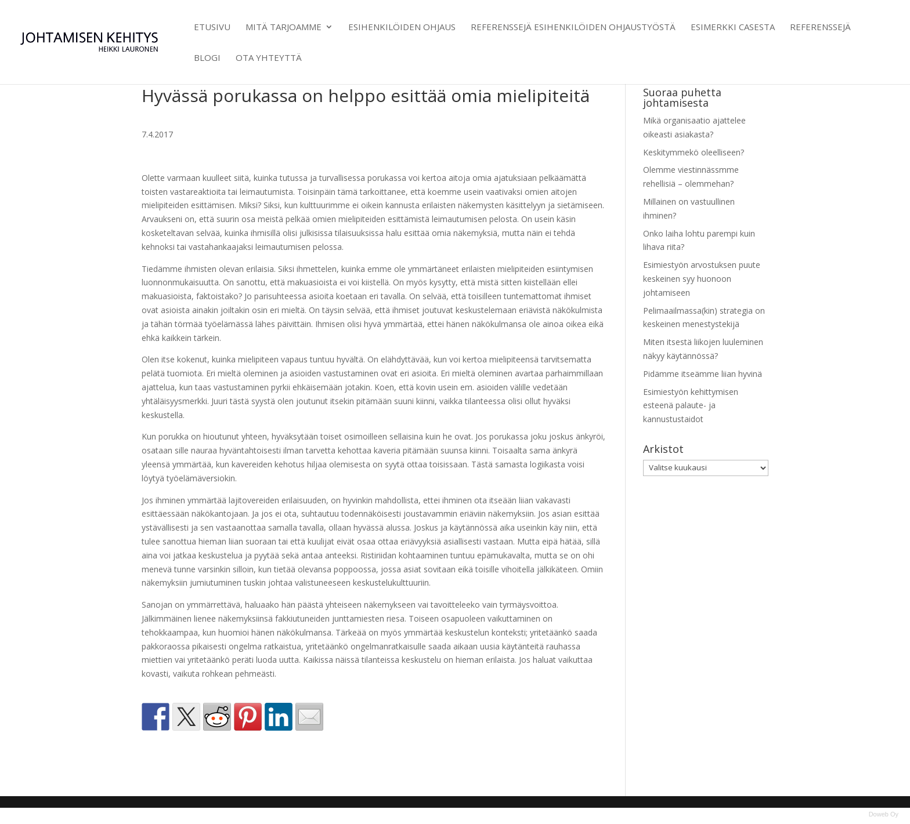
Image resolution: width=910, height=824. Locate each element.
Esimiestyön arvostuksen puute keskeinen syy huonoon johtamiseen (701, 278)
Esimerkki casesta (733, 27)
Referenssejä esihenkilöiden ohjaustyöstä (573, 27)
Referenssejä (820, 27)
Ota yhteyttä (269, 58)
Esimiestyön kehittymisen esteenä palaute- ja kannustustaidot (690, 405)
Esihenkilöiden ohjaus (402, 27)
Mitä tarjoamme (283, 27)
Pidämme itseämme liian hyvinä (702, 373)
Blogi (207, 58)
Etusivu (212, 27)
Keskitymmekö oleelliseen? (693, 152)
